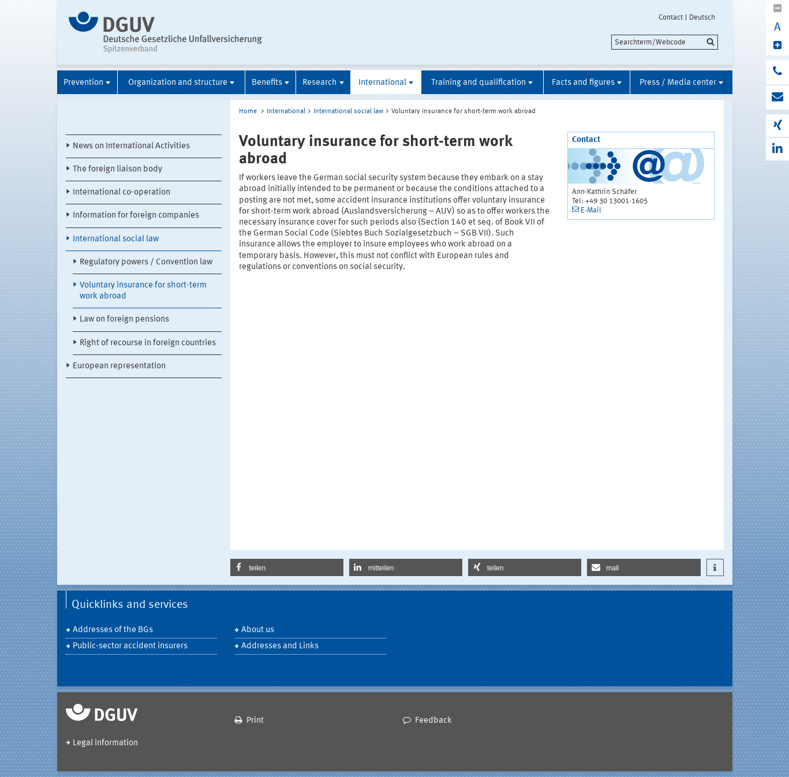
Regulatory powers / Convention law (146, 262)
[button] (286, 567)
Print (255, 720)
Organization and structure (177, 83)
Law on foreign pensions (124, 319)
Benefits (267, 83)
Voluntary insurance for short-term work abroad (143, 291)
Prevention (83, 83)
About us (257, 630)
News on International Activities (131, 146)
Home (248, 111)
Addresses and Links (280, 646)
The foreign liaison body (117, 169)
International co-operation (121, 192)
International (382, 83)
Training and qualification (478, 83)
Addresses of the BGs (113, 630)
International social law (116, 239)
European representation (119, 366)
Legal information (105, 743)
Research (319, 83)
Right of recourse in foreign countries (148, 343)
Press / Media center (678, 83)
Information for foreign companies (136, 215)
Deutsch (702, 17)
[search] (664, 42)
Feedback (433, 720)
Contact (671, 17)
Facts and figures (583, 83)
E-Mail (591, 210)
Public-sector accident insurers (130, 646)
